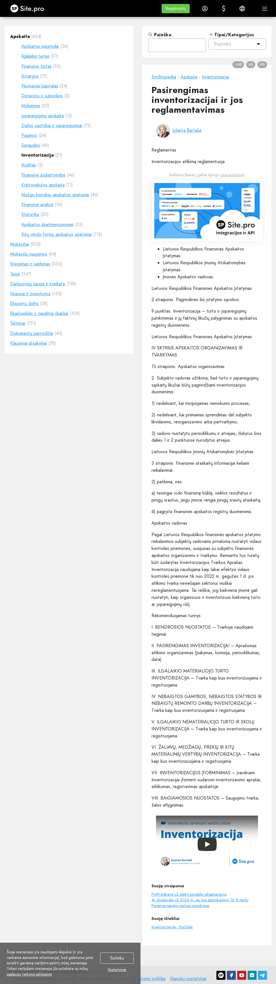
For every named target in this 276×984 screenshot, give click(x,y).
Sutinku (117, 958)
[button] (176, 8)
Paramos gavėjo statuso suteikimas (180, 905)
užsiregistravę (232, 175)
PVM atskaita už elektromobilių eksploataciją (189, 894)
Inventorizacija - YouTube (172, 927)
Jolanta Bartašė (187, 130)
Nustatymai (117, 970)
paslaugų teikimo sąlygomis (29, 974)
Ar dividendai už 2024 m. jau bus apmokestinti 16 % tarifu (199, 900)
